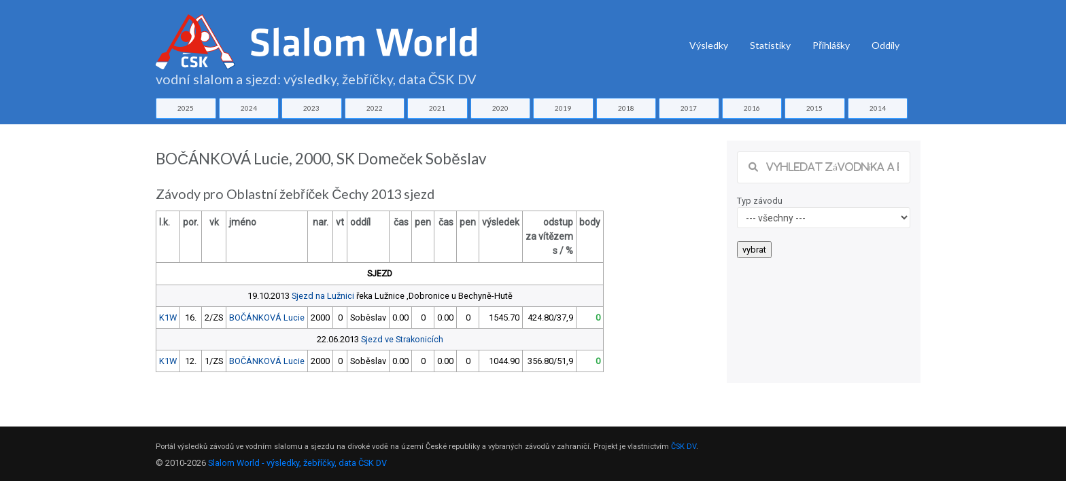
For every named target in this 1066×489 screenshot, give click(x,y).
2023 (311, 108)
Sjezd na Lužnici (323, 296)
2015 (814, 108)
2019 (563, 108)
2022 (374, 108)
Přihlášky (831, 45)
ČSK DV (683, 446)
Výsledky (708, 45)
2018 (626, 108)
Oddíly (885, 45)
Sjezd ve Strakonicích (402, 339)
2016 (752, 108)
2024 (249, 108)
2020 (500, 108)
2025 (185, 108)
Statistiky (770, 45)
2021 (437, 108)
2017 (689, 108)
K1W (168, 317)
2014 (878, 108)
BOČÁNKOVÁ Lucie (267, 317)
